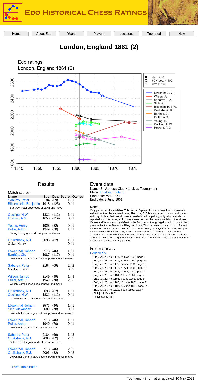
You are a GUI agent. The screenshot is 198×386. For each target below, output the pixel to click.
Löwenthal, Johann (21, 251)
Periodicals (98, 253)
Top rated (154, 33)
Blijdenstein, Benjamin (24, 204)
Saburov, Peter (18, 200)
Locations (127, 33)
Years (71, 33)
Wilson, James (18, 276)
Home (16, 33)
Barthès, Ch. (17, 254)
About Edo (44, 33)
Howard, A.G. (17, 218)
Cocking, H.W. (18, 214)
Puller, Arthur (17, 229)
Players (99, 33)
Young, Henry (17, 225)
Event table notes (24, 367)
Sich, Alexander (19, 309)
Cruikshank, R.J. (20, 240)
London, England (112, 192)
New (181, 33)
